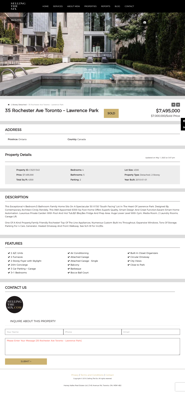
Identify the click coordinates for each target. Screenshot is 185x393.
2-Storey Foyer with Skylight (24, 261)
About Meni (73, 6)
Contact (129, 6)
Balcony (73, 264)
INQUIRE (16, 20)
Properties (90, 6)
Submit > (26, 361)
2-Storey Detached (19, 105)
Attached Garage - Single (83, 261)
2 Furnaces (15, 257)
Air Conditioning (78, 253)
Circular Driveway (138, 257)
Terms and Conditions (92, 375)
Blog (117, 6)
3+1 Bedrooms (17, 272)
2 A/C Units (15, 253)
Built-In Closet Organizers (142, 253)
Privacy (75, 375)
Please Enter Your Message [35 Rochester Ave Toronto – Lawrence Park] (92, 346)
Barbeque (74, 268)
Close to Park (136, 264)
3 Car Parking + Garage (22, 268)
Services (58, 6)
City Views (134, 261)
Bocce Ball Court (78, 272)
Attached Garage (78, 257)
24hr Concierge (18, 264)
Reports (105, 6)
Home (45, 6)
